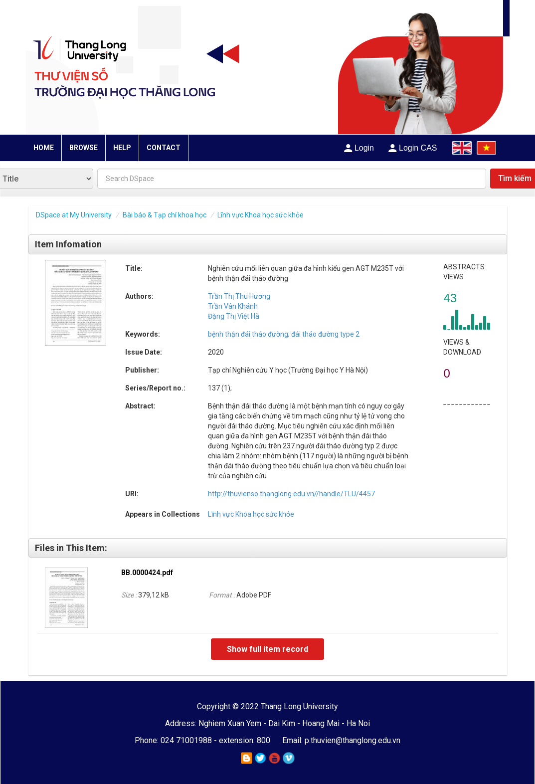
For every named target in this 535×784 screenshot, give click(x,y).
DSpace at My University (74, 215)
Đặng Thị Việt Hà (233, 316)
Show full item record (267, 649)
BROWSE (83, 148)
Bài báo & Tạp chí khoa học (164, 215)
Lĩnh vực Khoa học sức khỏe (260, 215)
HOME (43, 148)
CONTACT (163, 148)
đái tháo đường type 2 (324, 334)
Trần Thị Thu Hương (239, 296)
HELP (122, 148)
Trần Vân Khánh (233, 306)
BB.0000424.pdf (147, 573)
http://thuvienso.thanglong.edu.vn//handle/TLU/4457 (291, 494)
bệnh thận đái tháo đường (248, 334)
